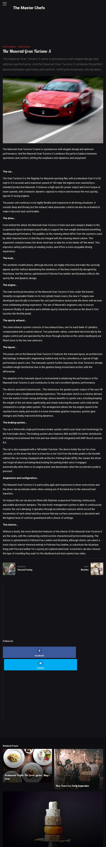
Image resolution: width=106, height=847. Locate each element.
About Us (29, 844)
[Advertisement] (53, 588)
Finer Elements (9, 25)
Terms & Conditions (72, 844)
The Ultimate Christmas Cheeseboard (23, 821)
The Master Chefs (29, 8)
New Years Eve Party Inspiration (73, 751)
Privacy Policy (55, 844)
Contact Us (41, 844)
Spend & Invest (24, 25)
